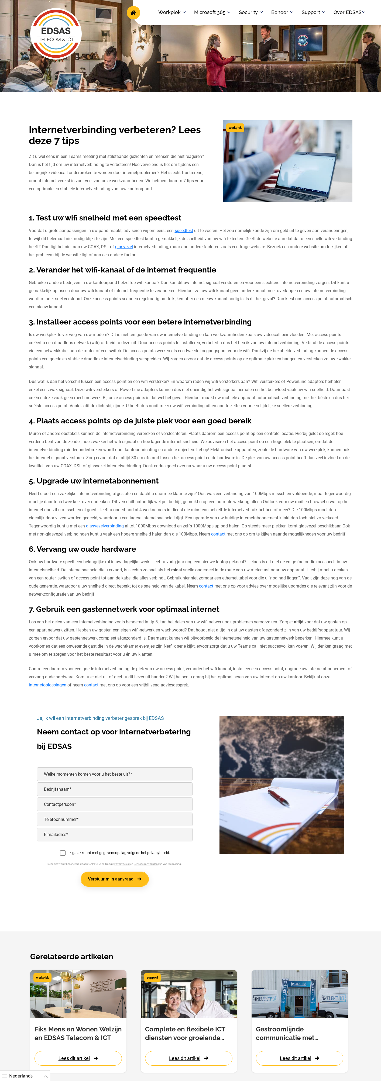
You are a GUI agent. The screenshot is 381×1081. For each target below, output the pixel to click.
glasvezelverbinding (105, 526)
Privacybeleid (122, 863)
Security (248, 12)
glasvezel (124, 246)
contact (218, 534)
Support (311, 12)
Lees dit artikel (78, 1058)
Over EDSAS (348, 12)
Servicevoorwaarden (146, 863)
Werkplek (169, 12)
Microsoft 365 (209, 12)
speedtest (184, 230)
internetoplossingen (47, 685)
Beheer (279, 12)
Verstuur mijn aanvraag (115, 879)
